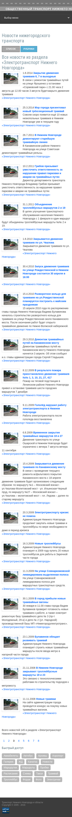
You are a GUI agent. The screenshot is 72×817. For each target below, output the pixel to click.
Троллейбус (11, 779)
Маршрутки (10, 767)
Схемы (27, 773)
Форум (26, 779)
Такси (39, 773)
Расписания (11, 773)
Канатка (32, 761)
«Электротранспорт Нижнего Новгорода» (26, 97)
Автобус (28, 755)
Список (11, 49)
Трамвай (53, 773)
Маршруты (28, 767)
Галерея (8, 761)
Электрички (53, 779)
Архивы (42, 755)
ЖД (21, 761)
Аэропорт (57, 755)
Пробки (44, 767)
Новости (47, 761)
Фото (39, 779)
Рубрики (28, 49)
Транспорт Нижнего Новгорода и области (22, 802)
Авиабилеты (11, 755)
